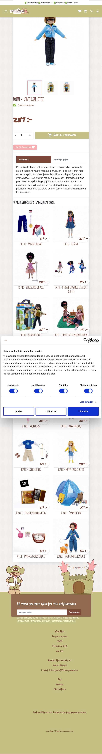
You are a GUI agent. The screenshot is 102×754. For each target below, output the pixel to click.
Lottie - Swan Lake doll (71, 426)
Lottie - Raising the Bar (31, 243)
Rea (59, 679)
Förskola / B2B (59, 646)
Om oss (59, 651)
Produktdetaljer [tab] (61, 159)
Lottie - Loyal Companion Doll (71, 556)
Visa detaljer (86, 402)
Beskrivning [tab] (24, 159)
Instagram (68, 712)
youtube (82, 712)
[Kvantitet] (22, 135)
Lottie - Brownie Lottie (30, 334)
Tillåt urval (51, 411)
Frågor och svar (59, 636)
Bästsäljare (60, 689)
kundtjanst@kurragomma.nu (63, 670)
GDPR (59, 641)
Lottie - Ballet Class (31, 426)
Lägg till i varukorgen (62, 135)
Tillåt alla (83, 411)
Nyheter (60, 684)
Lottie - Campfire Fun (71, 512)
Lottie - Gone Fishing (31, 469)
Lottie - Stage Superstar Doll (31, 287)
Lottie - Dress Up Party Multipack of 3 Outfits (71, 289)
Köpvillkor (59, 631)
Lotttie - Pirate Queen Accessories (31, 512)
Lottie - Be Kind (71, 243)
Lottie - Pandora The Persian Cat (31, 556)
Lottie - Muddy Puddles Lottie (71, 469)
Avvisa (18, 411)
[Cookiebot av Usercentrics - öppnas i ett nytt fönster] (86, 340)
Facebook (57, 712)
